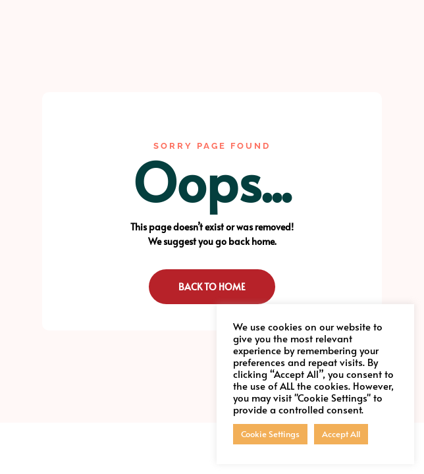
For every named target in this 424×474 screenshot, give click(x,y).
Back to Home (212, 286)
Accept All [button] (341, 434)
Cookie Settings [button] (270, 434)
